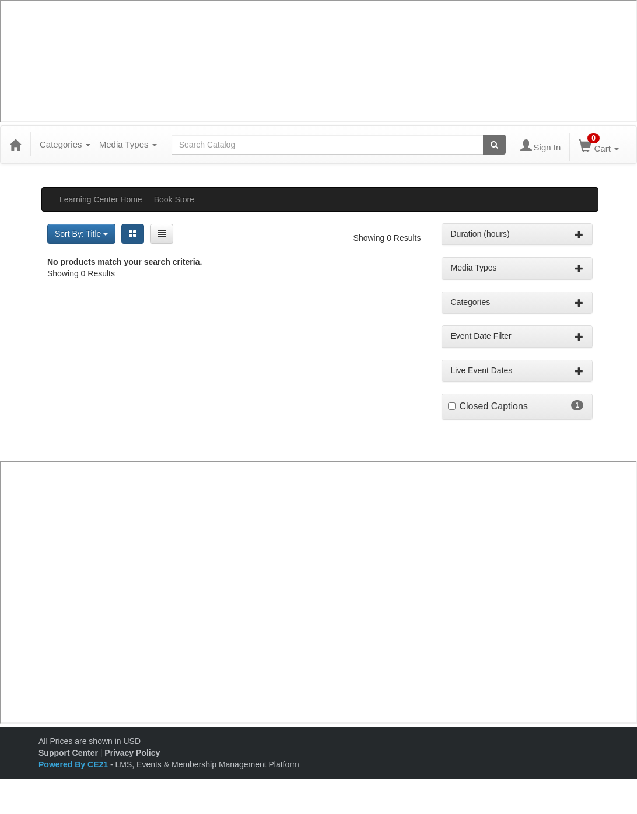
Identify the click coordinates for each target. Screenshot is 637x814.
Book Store (174, 199)
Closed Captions (494, 406)
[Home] (15, 144)
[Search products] (494, 145)
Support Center (68, 752)
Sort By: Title (81, 233)
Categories (65, 144)
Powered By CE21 (74, 764)
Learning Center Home (101, 199)
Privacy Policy (132, 752)
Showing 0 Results (387, 238)
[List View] (161, 234)
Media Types (128, 144)
